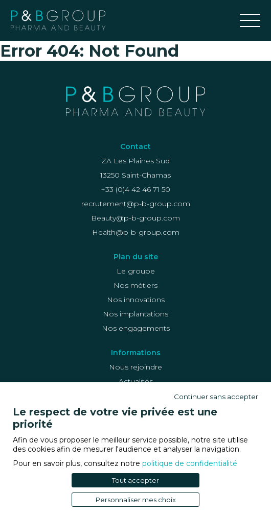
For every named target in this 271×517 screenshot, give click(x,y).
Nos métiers (135, 285)
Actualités (136, 381)
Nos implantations (135, 313)
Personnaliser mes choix (136, 500)
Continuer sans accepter (216, 396)
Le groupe (136, 271)
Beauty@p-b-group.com (135, 218)
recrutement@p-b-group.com (135, 203)
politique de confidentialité (189, 463)
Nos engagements (136, 328)
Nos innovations (136, 299)
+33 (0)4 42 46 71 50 (135, 189)
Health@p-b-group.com (135, 232)
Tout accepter (135, 480)
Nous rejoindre (135, 367)
